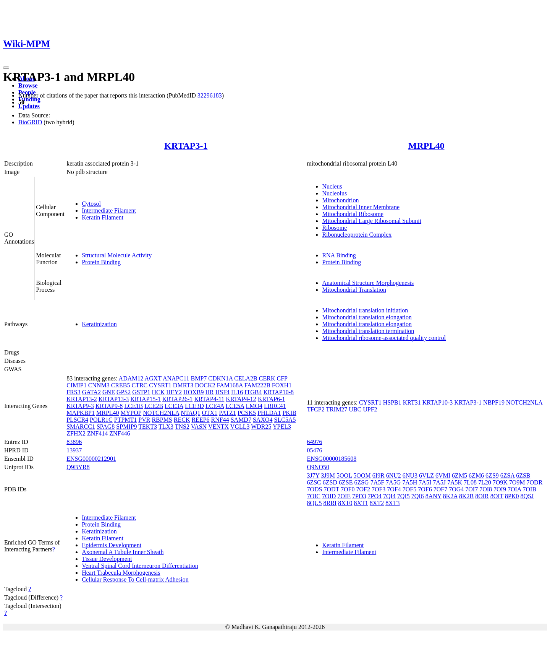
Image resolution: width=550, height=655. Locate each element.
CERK (267, 378)
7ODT (331, 489)
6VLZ (426, 475)
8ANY (433, 496)
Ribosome (334, 227)
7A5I (425, 482)
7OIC (313, 496)
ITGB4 (253, 392)
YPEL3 (282, 426)
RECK (182, 419)
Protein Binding (101, 262)
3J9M (328, 475)
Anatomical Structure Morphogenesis (368, 283)
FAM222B (257, 385)
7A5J (439, 482)
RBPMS (162, 419)
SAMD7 (241, 419)
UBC (355, 409)
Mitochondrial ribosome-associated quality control (384, 338)
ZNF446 (119, 433)
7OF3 (378, 489)
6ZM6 (476, 475)
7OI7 (471, 489)
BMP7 (199, 378)
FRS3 (73, 392)
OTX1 (209, 413)
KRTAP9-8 (109, 406)
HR (209, 392)
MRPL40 (426, 146)
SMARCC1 (80, 426)
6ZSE (346, 482)
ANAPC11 (176, 378)
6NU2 (393, 475)
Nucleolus (334, 193)
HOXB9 (193, 392)
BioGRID (30, 122)
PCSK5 (247, 413)
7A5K (454, 482)
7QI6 (417, 496)
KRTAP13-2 (81, 399)
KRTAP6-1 (271, 399)
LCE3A (174, 406)
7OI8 (485, 489)
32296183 (209, 95)
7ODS (314, 489)
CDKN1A (220, 378)
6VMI (442, 475)
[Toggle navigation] (6, 68)
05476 (314, 450)
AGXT (153, 378)
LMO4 (254, 406)
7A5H (409, 482)
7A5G (393, 482)
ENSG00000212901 (91, 458)
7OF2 (363, 489)
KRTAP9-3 (80, 406)
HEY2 (174, 392)
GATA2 (91, 392)
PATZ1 (227, 413)
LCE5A (235, 406)
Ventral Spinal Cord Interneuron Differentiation (140, 565)
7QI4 (389, 496)
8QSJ (527, 496)
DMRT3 (183, 385)
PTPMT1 (125, 419)
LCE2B (153, 406)
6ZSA (507, 475)
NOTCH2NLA (161, 413)
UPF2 (370, 409)
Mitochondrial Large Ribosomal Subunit (371, 221)
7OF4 (394, 489)
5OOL (344, 475)
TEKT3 (147, 426)
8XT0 (345, 503)
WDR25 (261, 426)
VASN (199, 426)
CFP (282, 378)
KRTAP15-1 (145, 399)
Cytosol (91, 203)
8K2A (450, 496)
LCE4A (214, 406)
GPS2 (123, 392)
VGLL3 (240, 426)
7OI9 (499, 489)
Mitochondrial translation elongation (367, 317)
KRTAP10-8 (278, 392)
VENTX (218, 426)
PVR (144, 419)
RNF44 (220, 419)
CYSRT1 (160, 385)
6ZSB (523, 475)
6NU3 (410, 475)
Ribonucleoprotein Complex (356, 234)
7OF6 (425, 489)
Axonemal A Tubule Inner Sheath (122, 552)
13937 (74, 450)
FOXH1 (282, 385)
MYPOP (131, 413)
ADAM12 (131, 378)
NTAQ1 (190, 413)
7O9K (500, 482)
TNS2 (182, 426)
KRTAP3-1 (185, 146)
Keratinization (99, 324)
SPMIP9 (126, 426)
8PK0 (512, 496)
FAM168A (230, 385)
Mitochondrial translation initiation (365, 310)
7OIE (344, 496)
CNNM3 (99, 385)
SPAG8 (106, 426)
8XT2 (377, 503)
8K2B (466, 496)
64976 (314, 442)
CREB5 (120, 385)
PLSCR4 (77, 419)
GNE (108, 392)
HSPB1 (392, 402)
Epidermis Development (111, 545)
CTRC (139, 385)
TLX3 (166, 426)
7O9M (517, 482)
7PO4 (375, 496)
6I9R (378, 475)
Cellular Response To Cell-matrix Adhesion (135, 579)
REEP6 (200, 419)
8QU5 (314, 503)
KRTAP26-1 (177, 399)
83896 (74, 442)
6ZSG (361, 482)
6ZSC (314, 482)
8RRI (330, 503)
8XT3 (392, 503)
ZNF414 (97, 433)
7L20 (484, 482)
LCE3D (194, 406)
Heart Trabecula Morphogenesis (121, 572)
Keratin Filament (102, 217)
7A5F (377, 482)
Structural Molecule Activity (117, 255)
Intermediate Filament (109, 210)
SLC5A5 (285, 419)
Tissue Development (107, 559)
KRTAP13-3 (114, 399)
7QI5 (403, 496)
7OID (329, 496)
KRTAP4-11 (209, 399)
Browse (27, 85)
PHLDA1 (269, 413)
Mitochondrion (340, 200)
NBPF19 (494, 402)
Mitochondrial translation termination (368, 331)
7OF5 (409, 489)
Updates (29, 106)
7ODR (535, 482)
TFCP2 (315, 409)
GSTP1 (141, 392)
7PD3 (359, 496)
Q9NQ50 (318, 467)
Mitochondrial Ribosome (352, 214)
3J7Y (313, 475)
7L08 (470, 482)
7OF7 (440, 489)
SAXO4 (263, 419)
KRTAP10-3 (437, 402)
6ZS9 (492, 475)
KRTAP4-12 (241, 399)
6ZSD (330, 482)
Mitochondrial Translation (354, 289)
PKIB (289, 413)
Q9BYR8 (77, 467)
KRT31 (412, 402)
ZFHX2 (76, 433)
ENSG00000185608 (331, 458)
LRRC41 (275, 406)
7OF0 (347, 489)
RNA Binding (339, 255)
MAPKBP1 (80, 413)
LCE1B (133, 406)
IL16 (237, 392)
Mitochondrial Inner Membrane (361, 207)
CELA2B (245, 378)
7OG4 (456, 489)
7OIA (514, 489)
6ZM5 (459, 475)
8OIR (482, 496)
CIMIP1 (76, 385)
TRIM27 (336, 409)
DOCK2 (205, 385)
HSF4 (222, 392)
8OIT (496, 496)
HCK (158, 392)
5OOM (361, 475)
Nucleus (332, 186)
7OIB (530, 489)
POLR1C (101, 419)
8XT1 (361, 503)
